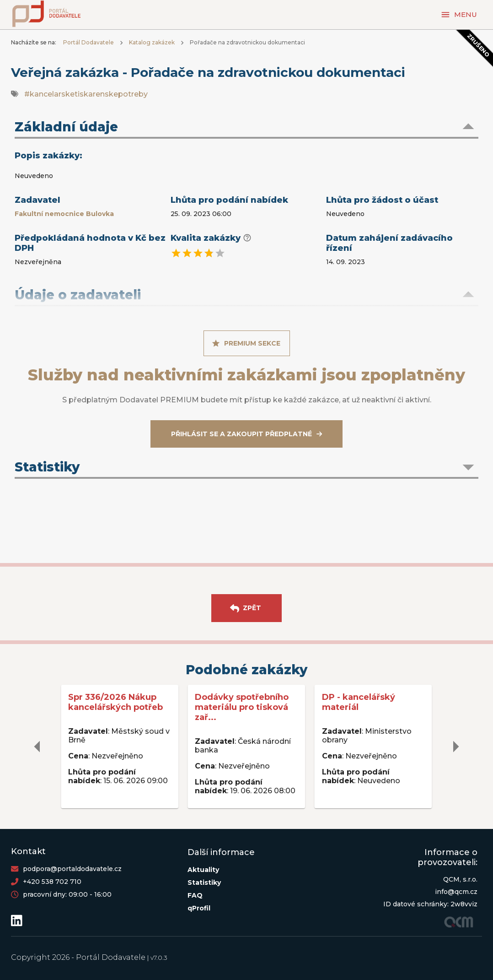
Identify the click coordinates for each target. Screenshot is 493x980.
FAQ (195, 895)
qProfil (199, 908)
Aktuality (203, 870)
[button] (246, 128)
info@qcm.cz (456, 892)
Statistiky (204, 882)
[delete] (37, 746)
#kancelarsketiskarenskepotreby (86, 94)
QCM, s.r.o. (460, 879)
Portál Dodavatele (88, 42)
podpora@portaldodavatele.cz (72, 869)
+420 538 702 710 (52, 881)
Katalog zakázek (152, 42)
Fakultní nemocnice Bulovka (64, 214)
